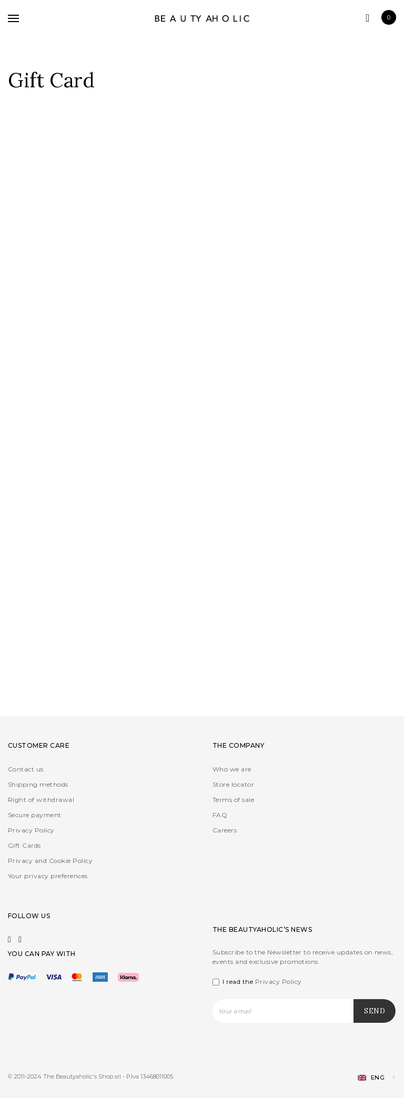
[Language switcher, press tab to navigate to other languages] (372, 1077)
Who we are (232, 769)
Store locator (233, 784)
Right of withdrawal (41, 800)
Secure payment (35, 815)
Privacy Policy (31, 830)
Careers (225, 830)
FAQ (220, 815)
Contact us (26, 769)
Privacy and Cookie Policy (50, 861)
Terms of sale (233, 800)
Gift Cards (24, 845)
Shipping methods (38, 784)
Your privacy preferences (48, 876)
